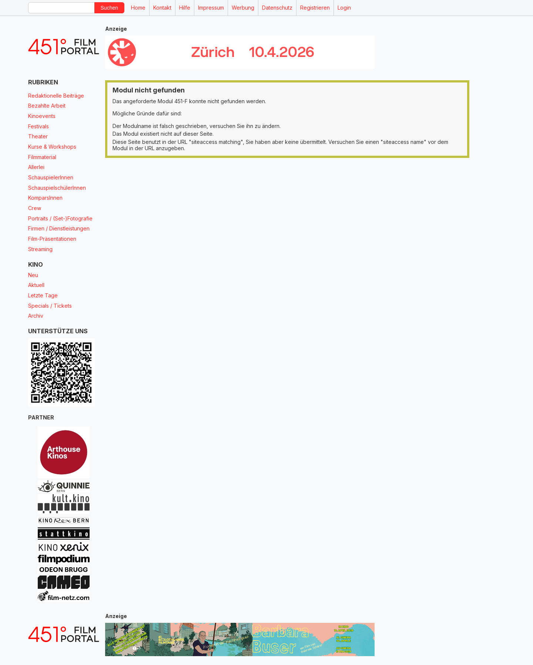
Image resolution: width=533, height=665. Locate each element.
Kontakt (162, 7)
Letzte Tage (43, 295)
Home (138, 7)
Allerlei (36, 167)
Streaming (40, 249)
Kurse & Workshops (52, 147)
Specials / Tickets (50, 306)
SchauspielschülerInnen (57, 188)
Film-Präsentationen (52, 239)
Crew (34, 208)
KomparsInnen (45, 198)
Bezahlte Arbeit (47, 105)
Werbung (243, 7)
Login (344, 7)
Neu (33, 275)
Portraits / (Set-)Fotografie (60, 218)
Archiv (35, 316)
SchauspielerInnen (50, 177)
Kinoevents (42, 116)
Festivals (38, 126)
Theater (38, 136)
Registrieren (315, 7)
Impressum (211, 7)
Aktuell (36, 285)
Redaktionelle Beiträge (56, 95)
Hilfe (184, 7)
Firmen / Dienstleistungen (59, 228)
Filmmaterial (42, 157)
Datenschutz (277, 7)
